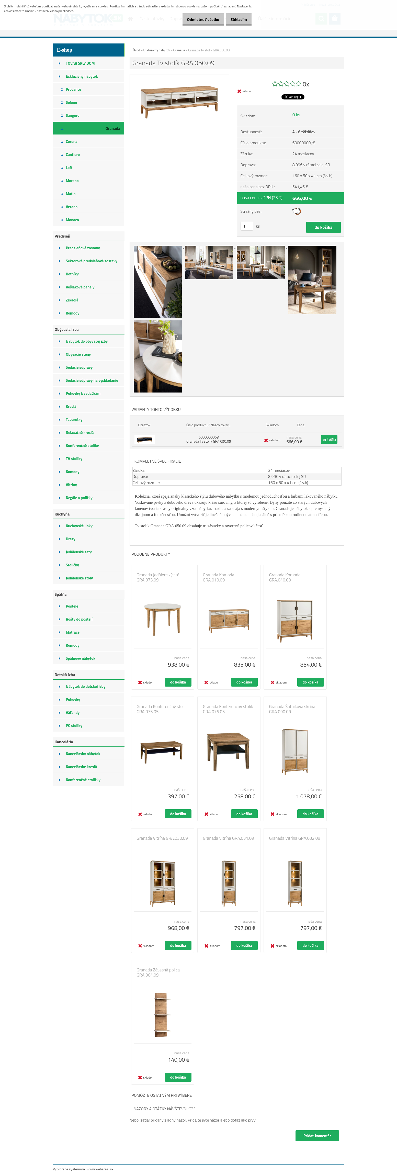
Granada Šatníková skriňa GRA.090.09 (292, 709)
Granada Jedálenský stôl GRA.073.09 (158, 577)
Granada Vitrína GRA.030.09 (162, 838)
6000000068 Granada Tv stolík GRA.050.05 (208, 439)
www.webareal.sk (100, 1169)
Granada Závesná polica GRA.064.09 (158, 972)
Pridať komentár (317, 1136)
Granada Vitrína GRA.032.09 (294, 838)
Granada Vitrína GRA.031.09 (228, 838)
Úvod (136, 50)
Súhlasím (237, 19)
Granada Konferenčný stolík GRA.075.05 (162, 709)
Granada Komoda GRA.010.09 (218, 577)
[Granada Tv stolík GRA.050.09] (179, 76)
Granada (179, 50)
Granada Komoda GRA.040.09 (285, 577)
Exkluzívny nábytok (156, 50)
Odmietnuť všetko (198, 19)
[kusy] (247, 226)
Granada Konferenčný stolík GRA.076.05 (228, 709)
